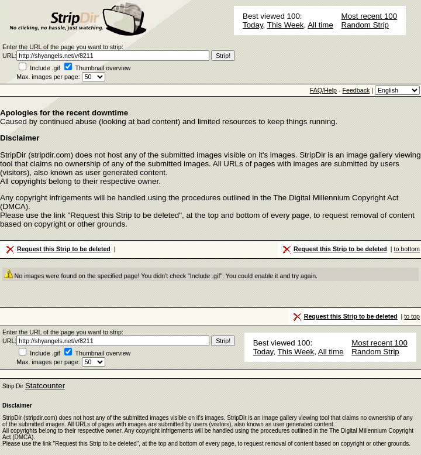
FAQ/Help (323, 90)
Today (253, 24)
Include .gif (45, 67)
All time (320, 24)
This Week (285, 24)
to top (412, 316)
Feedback (356, 90)
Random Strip (365, 24)
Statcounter (45, 385)
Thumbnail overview (103, 67)
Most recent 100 (369, 16)
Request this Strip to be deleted (57, 249)
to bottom (407, 248)
